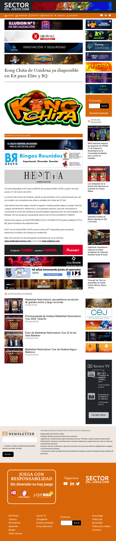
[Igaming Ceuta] (99, 46)
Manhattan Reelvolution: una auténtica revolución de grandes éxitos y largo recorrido (51, 301)
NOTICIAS (14, 515)
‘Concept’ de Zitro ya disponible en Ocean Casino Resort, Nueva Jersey (97, 284)
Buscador (73, 15)
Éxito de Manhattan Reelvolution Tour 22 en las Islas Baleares (50, 334)
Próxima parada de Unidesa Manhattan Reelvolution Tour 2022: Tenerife (53, 317)
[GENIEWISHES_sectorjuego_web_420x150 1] (99, 303)
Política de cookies (101, 526)
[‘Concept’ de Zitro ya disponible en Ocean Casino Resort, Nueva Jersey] (99, 270)
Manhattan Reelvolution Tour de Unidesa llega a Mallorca (51, 350)
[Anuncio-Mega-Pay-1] (99, 57)
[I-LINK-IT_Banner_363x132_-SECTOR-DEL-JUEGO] (99, 25)
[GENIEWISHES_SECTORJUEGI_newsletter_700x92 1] (43, 59)
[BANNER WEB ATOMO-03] (99, 89)
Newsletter (48, 15)
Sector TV (41, 515)
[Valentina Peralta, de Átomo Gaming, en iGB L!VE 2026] (99, 206)
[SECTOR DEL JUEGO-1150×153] (43, 36)
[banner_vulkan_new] (43, 145)
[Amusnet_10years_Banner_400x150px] (99, 35)
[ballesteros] (99, 326)
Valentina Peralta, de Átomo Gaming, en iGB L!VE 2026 (97, 219)
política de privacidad (26, 446)
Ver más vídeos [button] (99, 415)
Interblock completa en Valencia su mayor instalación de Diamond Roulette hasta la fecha (98, 251)
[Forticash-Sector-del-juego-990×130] (43, 48)
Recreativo (9, 135)
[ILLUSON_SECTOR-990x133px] (43, 25)
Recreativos (14, 522)
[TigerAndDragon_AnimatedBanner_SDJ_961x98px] (72, 6)
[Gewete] (99, 78)
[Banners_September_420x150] (99, 348)
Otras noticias (15, 533)
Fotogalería (41, 519)
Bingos (12, 530)
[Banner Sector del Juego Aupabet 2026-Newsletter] (43, 250)
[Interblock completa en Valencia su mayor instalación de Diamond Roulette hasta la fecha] (99, 237)
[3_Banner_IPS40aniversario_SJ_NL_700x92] (43, 273)
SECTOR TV (35, 15)
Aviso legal (97, 515)
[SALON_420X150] (99, 67)
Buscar (104, 106)
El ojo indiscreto (44, 526)
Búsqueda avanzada (98, 113)
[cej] (99, 314)
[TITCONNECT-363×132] (99, 337)
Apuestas (13, 526)
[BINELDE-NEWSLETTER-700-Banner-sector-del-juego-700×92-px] (43, 262)
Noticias (10, 15)
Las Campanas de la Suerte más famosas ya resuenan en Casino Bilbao (98, 187)
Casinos (13, 519)
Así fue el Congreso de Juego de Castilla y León (103, 377)
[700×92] (43, 285)
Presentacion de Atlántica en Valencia (103, 397)
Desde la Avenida (44, 522)
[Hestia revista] (43, 177)
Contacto (61, 15)
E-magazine (22, 15)
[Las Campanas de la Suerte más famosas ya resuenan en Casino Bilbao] (99, 173)
